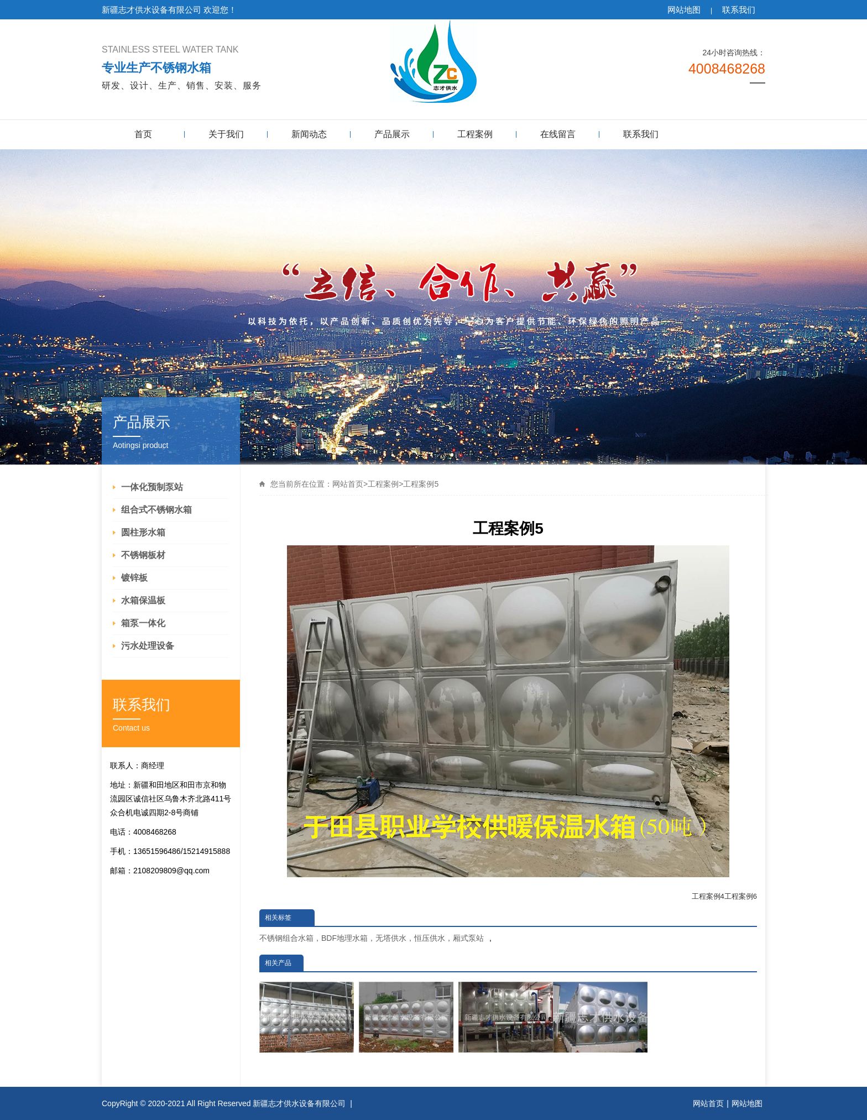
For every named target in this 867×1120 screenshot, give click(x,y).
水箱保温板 (143, 600)
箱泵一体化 (143, 623)
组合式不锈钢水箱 (156, 509)
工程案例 (475, 134)
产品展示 (392, 134)
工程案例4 (708, 896)
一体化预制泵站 (152, 487)
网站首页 (347, 484)
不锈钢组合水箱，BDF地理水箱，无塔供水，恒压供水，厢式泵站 (371, 938)
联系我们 (738, 9)
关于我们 (226, 134)
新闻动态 (309, 134)
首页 (143, 134)
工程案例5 (420, 484)
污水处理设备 (147, 645)
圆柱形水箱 (143, 532)
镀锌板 (134, 577)
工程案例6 (740, 896)
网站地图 (684, 9)
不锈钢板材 (143, 555)
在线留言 (558, 134)
